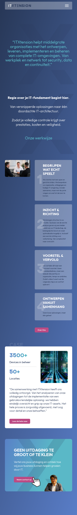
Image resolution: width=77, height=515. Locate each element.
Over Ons (42, 330)
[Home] (20, 5)
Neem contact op (25, 479)
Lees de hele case (19, 421)
